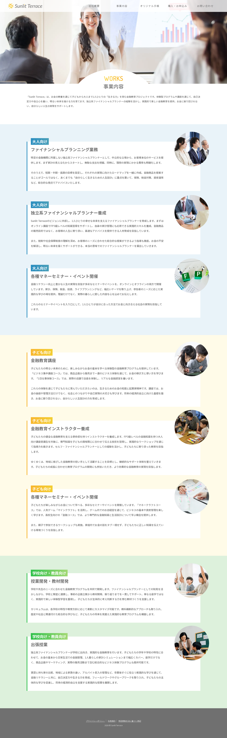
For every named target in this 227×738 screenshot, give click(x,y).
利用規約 (111, 721)
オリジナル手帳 (149, 6)
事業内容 (121, 6)
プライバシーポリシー (95, 721)
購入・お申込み (177, 6)
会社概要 (94, 6)
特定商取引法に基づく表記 (129, 721)
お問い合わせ (205, 6)
